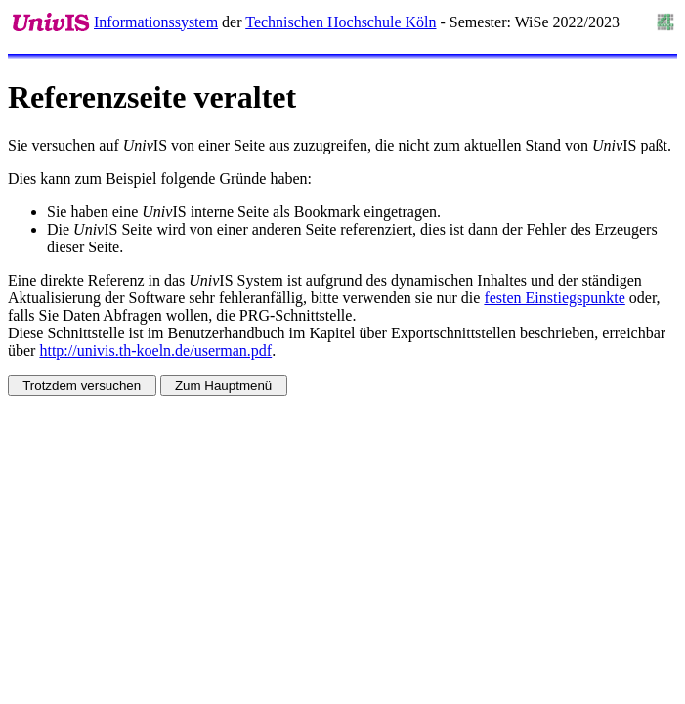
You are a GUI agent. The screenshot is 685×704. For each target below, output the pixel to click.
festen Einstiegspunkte (554, 297)
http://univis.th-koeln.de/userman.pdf (155, 350)
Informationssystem (156, 22)
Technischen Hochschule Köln (340, 22)
